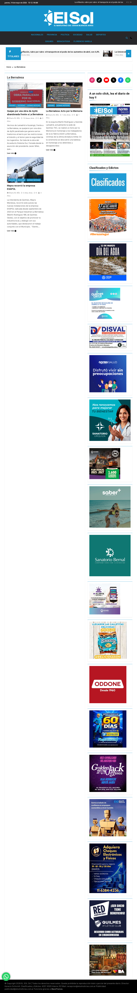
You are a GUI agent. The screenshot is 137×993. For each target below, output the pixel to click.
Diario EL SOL (14, 118)
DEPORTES (101, 35)
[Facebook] (120, 80)
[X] (113, 80)
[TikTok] (99, 80)
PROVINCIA (52, 35)
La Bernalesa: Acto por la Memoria (64, 111)
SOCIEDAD (77, 35)
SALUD (89, 35)
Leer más (11, 153)
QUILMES (49, 41)
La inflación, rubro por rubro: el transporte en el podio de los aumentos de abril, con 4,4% (99, 2)
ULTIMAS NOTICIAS (33, 105)
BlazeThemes (57, 989)
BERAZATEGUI (63, 41)
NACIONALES (37, 35)
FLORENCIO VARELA (83, 41)
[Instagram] (92, 80)
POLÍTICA (65, 35)
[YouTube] (106, 80)
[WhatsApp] (128, 80)
